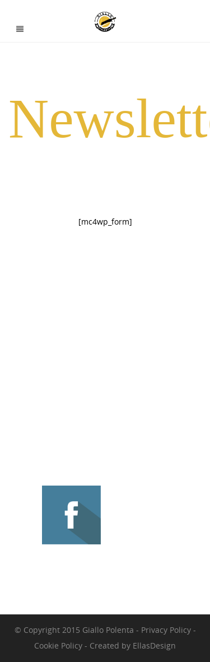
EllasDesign (154, 645)
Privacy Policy (166, 629)
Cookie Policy (58, 645)
